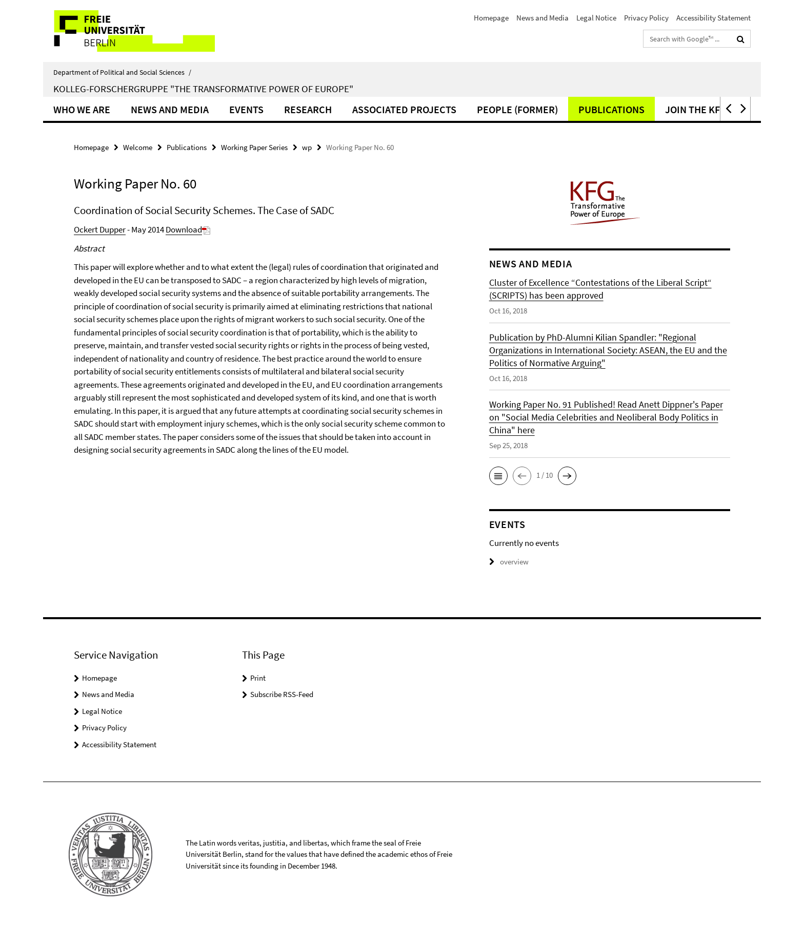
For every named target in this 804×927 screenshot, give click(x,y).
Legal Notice (596, 18)
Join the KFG (696, 109)
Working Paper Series (254, 147)
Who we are (81, 109)
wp (307, 147)
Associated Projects (404, 109)
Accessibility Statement (713, 18)
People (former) (517, 109)
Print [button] (258, 678)
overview (509, 561)
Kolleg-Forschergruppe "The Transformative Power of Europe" (203, 88)
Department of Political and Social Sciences (122, 72)
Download (188, 229)
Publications (611, 109)
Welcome (137, 147)
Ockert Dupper (100, 229)
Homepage (491, 18)
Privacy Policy (646, 18)
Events (246, 109)
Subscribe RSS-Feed (281, 694)
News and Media (542, 18)
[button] (727, 109)
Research (308, 109)
